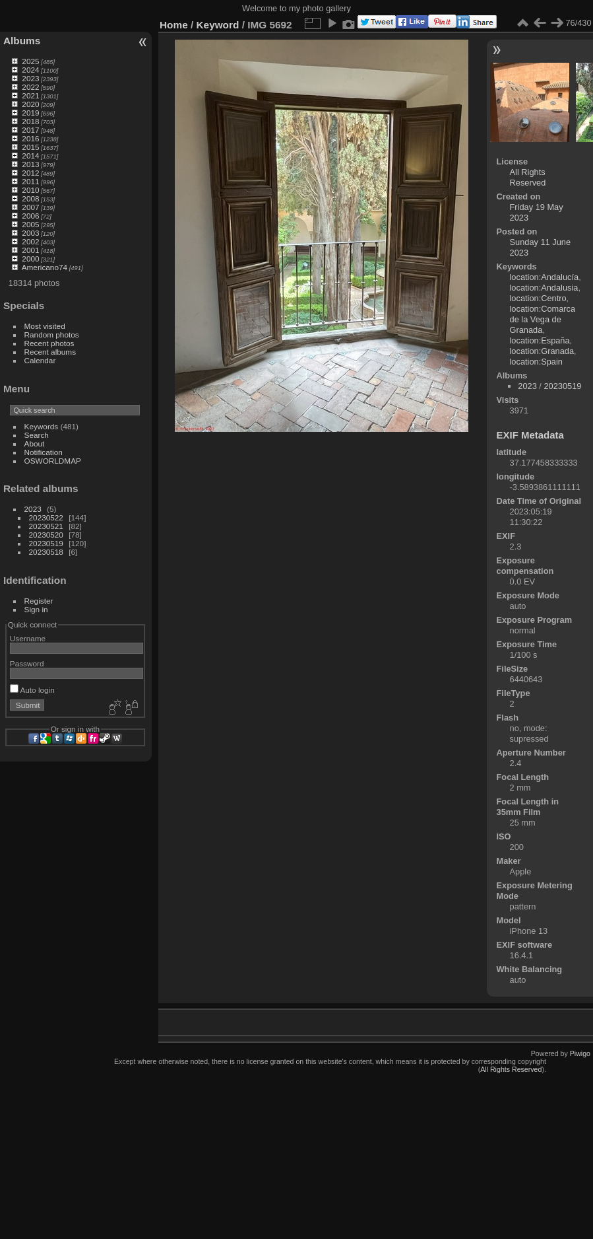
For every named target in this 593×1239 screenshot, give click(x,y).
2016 (30, 138)
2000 (30, 258)
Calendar (40, 360)
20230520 (46, 534)
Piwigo (580, 1053)
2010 (30, 190)
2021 (30, 95)
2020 (30, 104)
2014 (30, 155)
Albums (21, 40)
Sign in (36, 609)
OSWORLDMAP (52, 460)
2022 (30, 87)
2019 (30, 112)
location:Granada (542, 351)
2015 (30, 147)
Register (38, 600)
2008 (30, 198)
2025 (30, 61)
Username (28, 638)
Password (27, 663)
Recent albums (50, 351)
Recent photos (49, 343)
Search (36, 435)
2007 (30, 207)
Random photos (51, 334)
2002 (30, 241)
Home (174, 24)
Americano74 (44, 267)
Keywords (41, 426)
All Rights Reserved (528, 177)
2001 (30, 250)
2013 (30, 164)
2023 (30, 78)
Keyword (218, 24)
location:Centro (538, 298)
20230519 (46, 543)
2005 (30, 224)
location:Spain (536, 362)
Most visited (44, 326)
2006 (30, 215)
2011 (30, 181)
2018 (30, 121)
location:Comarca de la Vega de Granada (543, 319)
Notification (43, 452)
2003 (30, 233)
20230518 (46, 552)
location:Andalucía (544, 277)
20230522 (46, 517)
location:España (540, 340)
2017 (30, 129)
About (34, 443)
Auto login (32, 690)
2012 (30, 172)
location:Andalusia (544, 288)
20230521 (46, 526)
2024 (30, 69)
